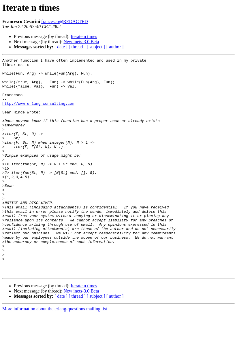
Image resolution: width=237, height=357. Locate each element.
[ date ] (60, 46)
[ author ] (115, 46)
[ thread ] (77, 46)
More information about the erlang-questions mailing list (54, 352)
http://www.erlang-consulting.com (38, 112)
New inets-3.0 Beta (81, 41)
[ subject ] (96, 46)
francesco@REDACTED (64, 21)
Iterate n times (84, 36)
